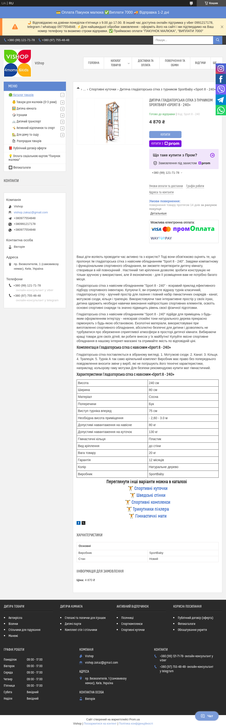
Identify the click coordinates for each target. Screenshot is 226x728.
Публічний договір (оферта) (195, 618)
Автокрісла (15, 618)
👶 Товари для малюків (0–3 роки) (34, 102)
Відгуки (200, 63)
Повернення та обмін (175, 63)
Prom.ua (134, 719)
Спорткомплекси (132, 624)
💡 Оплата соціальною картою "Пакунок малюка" (34, 158)
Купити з (165, 144)
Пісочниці (127, 618)
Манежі (13, 636)
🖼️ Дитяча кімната (24, 108)
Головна (93, 63)
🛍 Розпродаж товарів (27, 141)
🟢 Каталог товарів (21, 95)
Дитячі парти (73, 624)
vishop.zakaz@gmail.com (31, 212)
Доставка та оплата (145, 63)
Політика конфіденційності (136, 723)
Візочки (13, 624)
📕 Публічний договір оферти (27, 148)
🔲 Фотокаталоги (20, 168)
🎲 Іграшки (19, 115)
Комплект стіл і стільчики (81, 630)
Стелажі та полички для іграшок (85, 618)
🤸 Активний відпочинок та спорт (33, 128)
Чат (207, 716)
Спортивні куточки (102, 89)
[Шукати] (217, 40)
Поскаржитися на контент (100, 723)
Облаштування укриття (192, 630)
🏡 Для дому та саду (25, 135)
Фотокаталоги (186, 624)
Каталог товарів (116, 63)
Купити (165, 135)
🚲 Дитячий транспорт (26, 121)
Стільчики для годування (24, 630)
